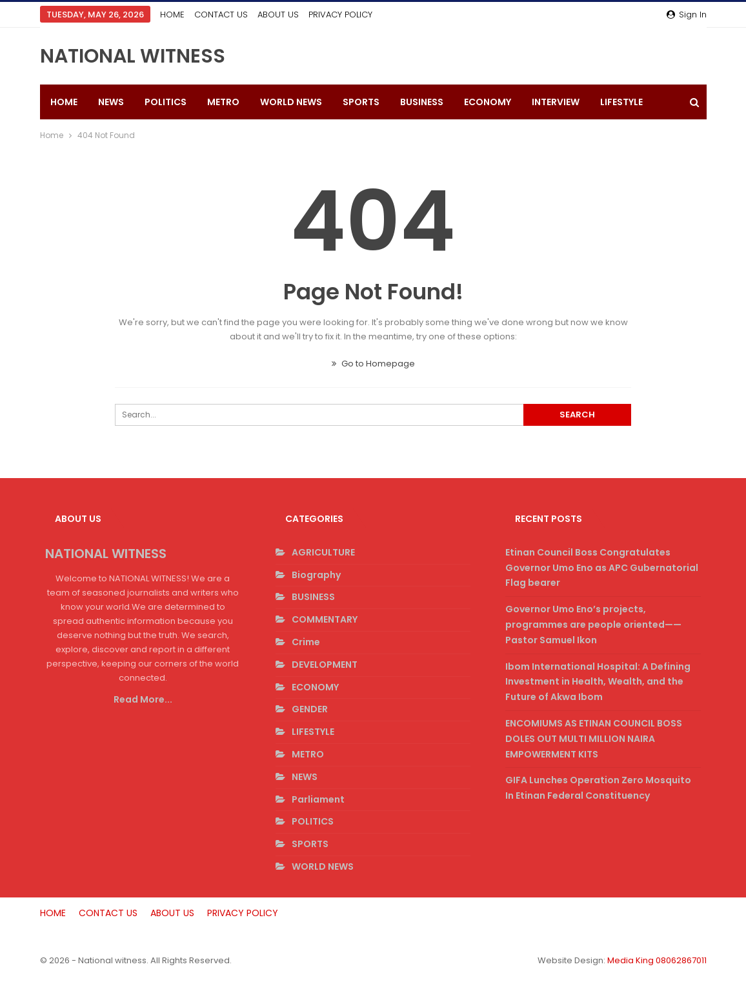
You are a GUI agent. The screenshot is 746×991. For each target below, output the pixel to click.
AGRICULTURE (323, 552)
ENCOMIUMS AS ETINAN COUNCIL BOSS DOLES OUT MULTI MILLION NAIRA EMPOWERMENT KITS (593, 739)
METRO (223, 101)
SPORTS (361, 101)
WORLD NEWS (291, 101)
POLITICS (165, 101)
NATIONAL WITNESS (132, 56)
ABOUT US (278, 14)
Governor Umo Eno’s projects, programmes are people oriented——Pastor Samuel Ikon (593, 624)
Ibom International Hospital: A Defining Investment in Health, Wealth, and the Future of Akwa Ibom (598, 682)
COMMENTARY (325, 619)
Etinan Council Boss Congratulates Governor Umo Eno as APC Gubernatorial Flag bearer (601, 568)
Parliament (318, 799)
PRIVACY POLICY (340, 14)
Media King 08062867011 (657, 960)
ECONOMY (487, 101)
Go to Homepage (373, 363)
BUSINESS (421, 101)
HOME (172, 14)
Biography (316, 574)
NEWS (111, 101)
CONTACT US (221, 14)
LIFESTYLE (621, 101)
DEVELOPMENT (325, 664)
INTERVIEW (556, 101)
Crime (306, 642)
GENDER (310, 709)
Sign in (687, 14)
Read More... (143, 699)
